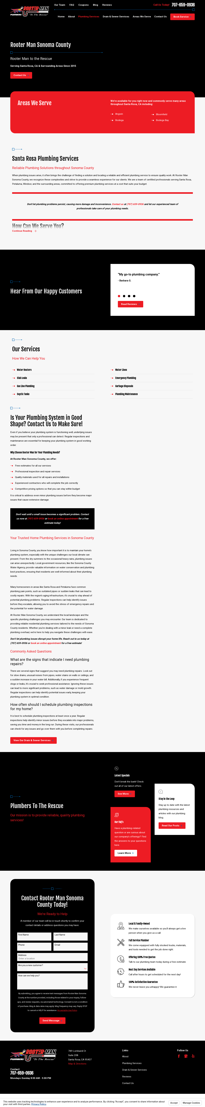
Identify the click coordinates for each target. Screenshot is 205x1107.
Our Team (59, 5)
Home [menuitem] (61, 16)
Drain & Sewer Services (134, 1069)
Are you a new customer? (30, 965)
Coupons (83, 5)
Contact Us (128, 1083)
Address (22, 955)
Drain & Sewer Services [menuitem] (116, 16)
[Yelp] (193, 1056)
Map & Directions (77, 1063)
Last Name (59, 935)
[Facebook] (179, 1056)
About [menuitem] (71, 16)
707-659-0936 (183, 5)
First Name (23, 935)
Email (57, 945)
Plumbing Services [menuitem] (88, 16)
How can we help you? (28, 975)
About (125, 1056)
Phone (21, 945)
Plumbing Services (132, 1063)
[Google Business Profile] (186, 1056)
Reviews (107, 5)
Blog (95, 5)
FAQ (71, 5)
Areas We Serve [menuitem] (142, 16)
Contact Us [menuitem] (160, 16)
